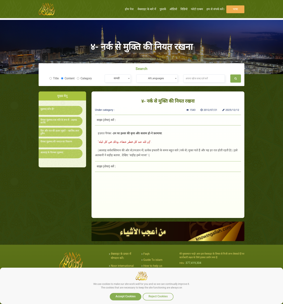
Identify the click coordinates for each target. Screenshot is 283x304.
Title (54, 78)
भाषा (235, 9)
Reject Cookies (158, 296)
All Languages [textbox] (156, 78)
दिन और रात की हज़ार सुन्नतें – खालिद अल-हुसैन (59, 132)
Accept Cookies (126, 296)
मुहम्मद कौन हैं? (47, 109)
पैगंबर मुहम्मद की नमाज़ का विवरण (56, 141)
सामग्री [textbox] (117, 78)
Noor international (122, 265)
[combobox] (118, 78)
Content (68, 78)
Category (84, 78)
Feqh (146, 254)
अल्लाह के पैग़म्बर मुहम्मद (51, 152)
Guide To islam (152, 260)
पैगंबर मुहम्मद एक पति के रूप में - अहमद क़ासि (58, 121)
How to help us (152, 265)
